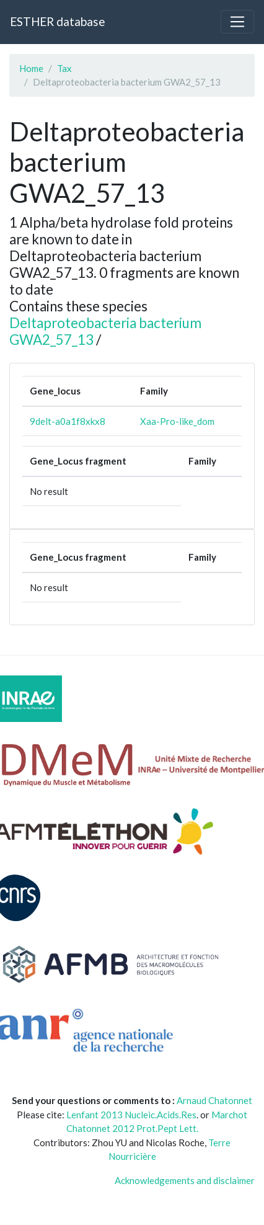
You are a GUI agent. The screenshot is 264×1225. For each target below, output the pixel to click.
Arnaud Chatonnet (214, 1100)
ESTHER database (57, 21)
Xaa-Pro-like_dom (177, 421)
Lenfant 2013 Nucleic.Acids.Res (131, 1114)
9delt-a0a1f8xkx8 (67, 421)
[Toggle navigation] (237, 21)
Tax (64, 68)
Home (31, 68)
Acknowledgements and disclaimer (185, 1180)
